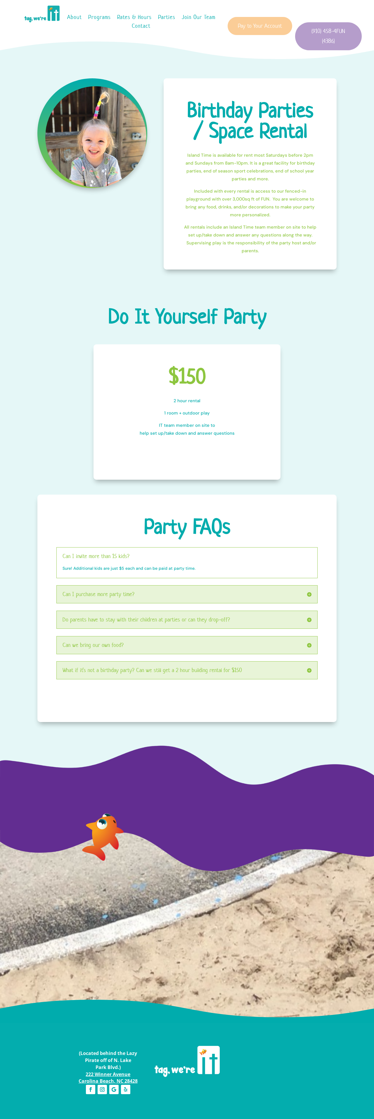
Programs (99, 18)
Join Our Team (198, 18)
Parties (166, 18)
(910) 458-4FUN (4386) (328, 46)
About (74, 18)
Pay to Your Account (260, 32)
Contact (141, 27)
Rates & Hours (134, 18)
